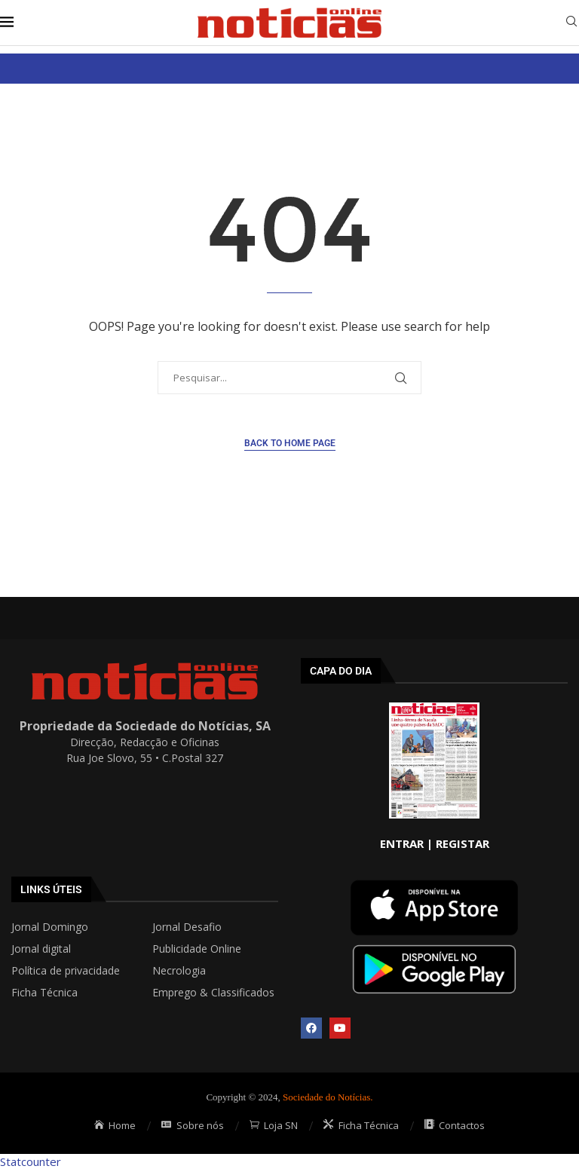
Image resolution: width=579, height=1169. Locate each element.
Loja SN (274, 1125)
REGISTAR (462, 843)
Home (115, 1125)
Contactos (455, 1125)
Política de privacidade (65, 970)
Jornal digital (41, 949)
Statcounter (30, 1161)
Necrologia (179, 970)
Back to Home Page (289, 443)
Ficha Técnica (44, 992)
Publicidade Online (196, 949)
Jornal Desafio (187, 927)
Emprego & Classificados (213, 992)
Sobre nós (192, 1125)
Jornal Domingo (49, 927)
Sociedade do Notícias (326, 1097)
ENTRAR (402, 843)
